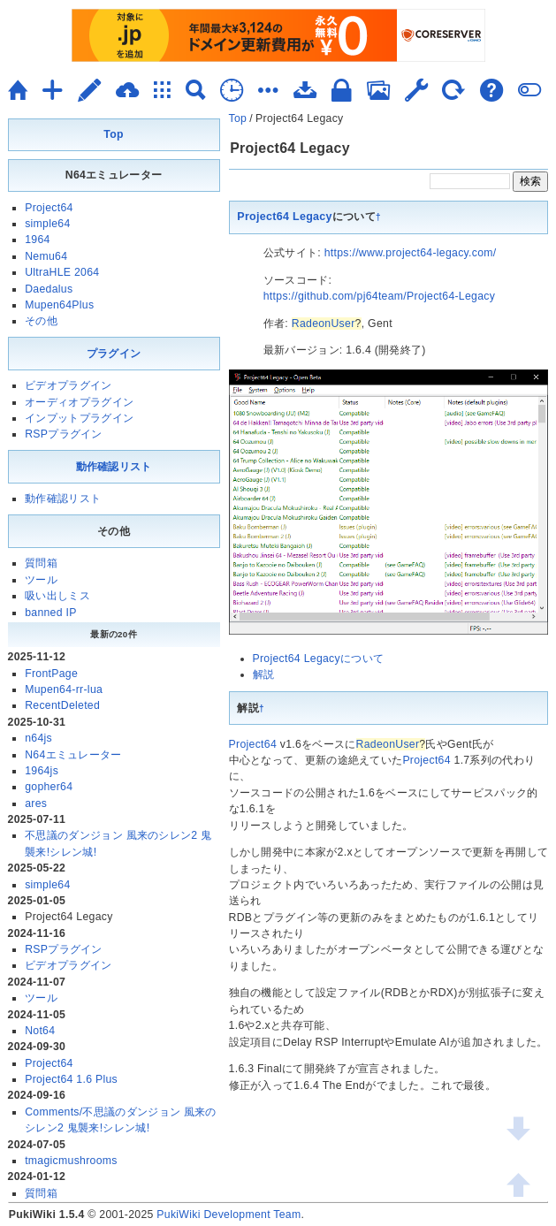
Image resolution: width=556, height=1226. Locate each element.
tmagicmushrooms (71, 1160)
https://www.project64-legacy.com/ (410, 253)
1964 (37, 239)
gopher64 (48, 787)
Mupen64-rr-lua (64, 689)
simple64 (47, 223)
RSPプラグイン (64, 434)
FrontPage (51, 673)
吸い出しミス (57, 596)
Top (238, 118)
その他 (41, 321)
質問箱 (41, 563)
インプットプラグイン (79, 418)
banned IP (51, 612)
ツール (41, 580)
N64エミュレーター (73, 755)
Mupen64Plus (59, 305)
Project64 (253, 744)
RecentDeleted (62, 705)
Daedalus (48, 289)
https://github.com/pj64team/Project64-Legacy (379, 296)
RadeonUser (323, 323)
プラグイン (114, 353)
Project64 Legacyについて (319, 658)
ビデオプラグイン (68, 385)
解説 (264, 674)
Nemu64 (46, 256)
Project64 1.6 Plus (71, 1079)
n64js (38, 738)
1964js (41, 771)
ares (36, 803)
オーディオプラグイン (79, 402)
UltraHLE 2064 (62, 272)
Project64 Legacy (284, 216)
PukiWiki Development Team (228, 1214)
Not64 (40, 1030)
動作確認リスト (114, 467)
